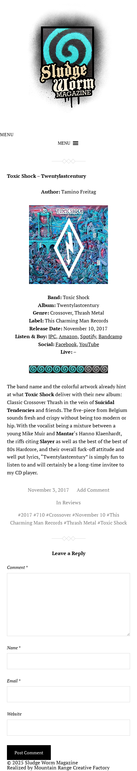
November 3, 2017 (48, 489)
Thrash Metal (81, 522)
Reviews (72, 502)
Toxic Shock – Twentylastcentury (46, 175)
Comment (17, 567)
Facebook (66, 344)
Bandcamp (110, 336)
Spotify (88, 336)
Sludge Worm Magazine (51, 762)
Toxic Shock (113, 522)
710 (40, 514)
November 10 (90, 514)
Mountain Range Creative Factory (72, 767)
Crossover (60, 514)
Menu (7, 134)
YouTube (89, 344)
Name (14, 648)
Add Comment (93, 489)
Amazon (68, 336)
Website (14, 714)
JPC (52, 336)
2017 (26, 514)
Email (14, 681)
